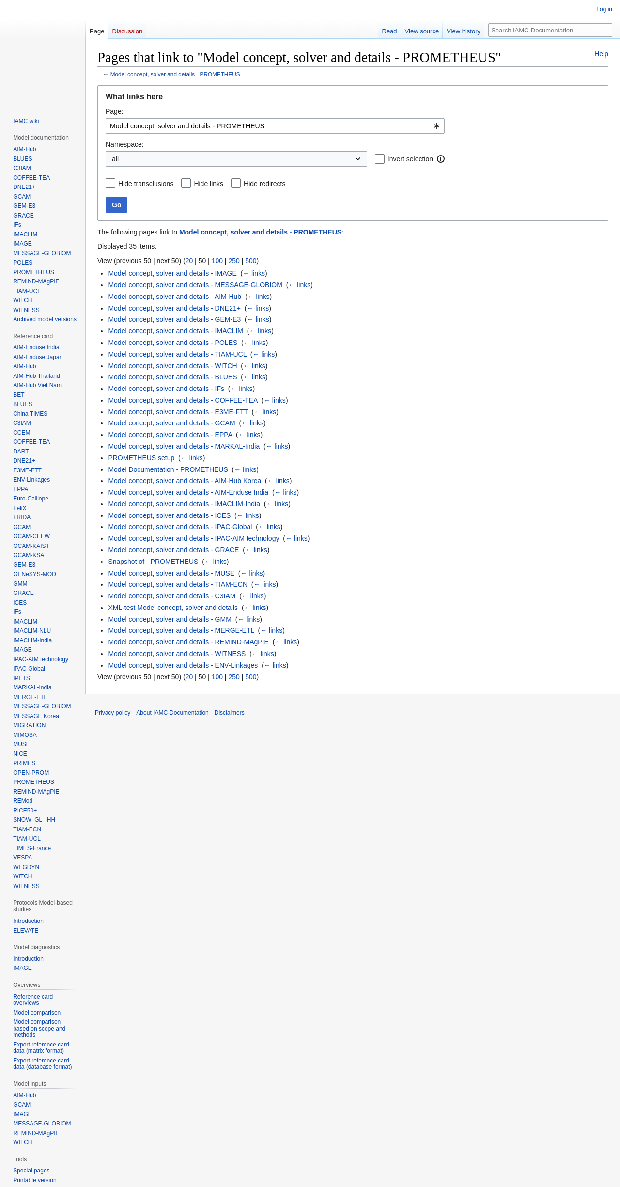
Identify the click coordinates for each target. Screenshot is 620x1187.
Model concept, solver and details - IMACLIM (175, 331)
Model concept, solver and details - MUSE (171, 573)
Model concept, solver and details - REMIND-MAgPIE (188, 642)
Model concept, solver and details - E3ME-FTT (178, 412)
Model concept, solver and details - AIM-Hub (174, 296)
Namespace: (125, 144)
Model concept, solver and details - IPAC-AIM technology (193, 538)
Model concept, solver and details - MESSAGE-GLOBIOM (195, 285)
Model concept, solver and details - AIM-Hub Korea (184, 480)
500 (250, 261)
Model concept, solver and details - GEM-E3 (174, 319)
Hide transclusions (145, 183)
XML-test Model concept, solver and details (173, 607)
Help (601, 54)
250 (233, 261)
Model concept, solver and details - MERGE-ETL (181, 630)
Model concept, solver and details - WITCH (172, 366)
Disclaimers (230, 712)
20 (189, 261)
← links (254, 273)
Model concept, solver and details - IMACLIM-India (184, 504)
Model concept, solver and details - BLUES (172, 377)
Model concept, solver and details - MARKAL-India (184, 446)
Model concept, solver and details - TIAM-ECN (178, 584)
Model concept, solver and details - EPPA (170, 434)
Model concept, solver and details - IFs (166, 388)
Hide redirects (264, 183)
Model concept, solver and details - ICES (169, 515)
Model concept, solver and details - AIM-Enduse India (188, 492)
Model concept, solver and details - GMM (169, 619)
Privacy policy (112, 712)
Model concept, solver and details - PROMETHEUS (175, 74)
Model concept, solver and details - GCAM (171, 423)
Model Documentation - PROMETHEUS (168, 469)
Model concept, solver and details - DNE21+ (174, 308)
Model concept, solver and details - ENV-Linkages (183, 665)
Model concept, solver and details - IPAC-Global (180, 527)
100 (217, 261)
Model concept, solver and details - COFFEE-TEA (182, 400)
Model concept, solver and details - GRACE (173, 550)
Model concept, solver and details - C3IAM (171, 596)
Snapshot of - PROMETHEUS (153, 561)
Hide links (208, 183)
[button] (441, 159)
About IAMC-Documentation (172, 712)
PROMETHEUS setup (141, 458)
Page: (115, 111)
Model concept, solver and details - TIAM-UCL (177, 354)
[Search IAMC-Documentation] (550, 30)
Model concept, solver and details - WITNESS (177, 653)
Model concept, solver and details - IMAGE (172, 273)
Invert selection (410, 159)
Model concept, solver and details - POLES (172, 342)
